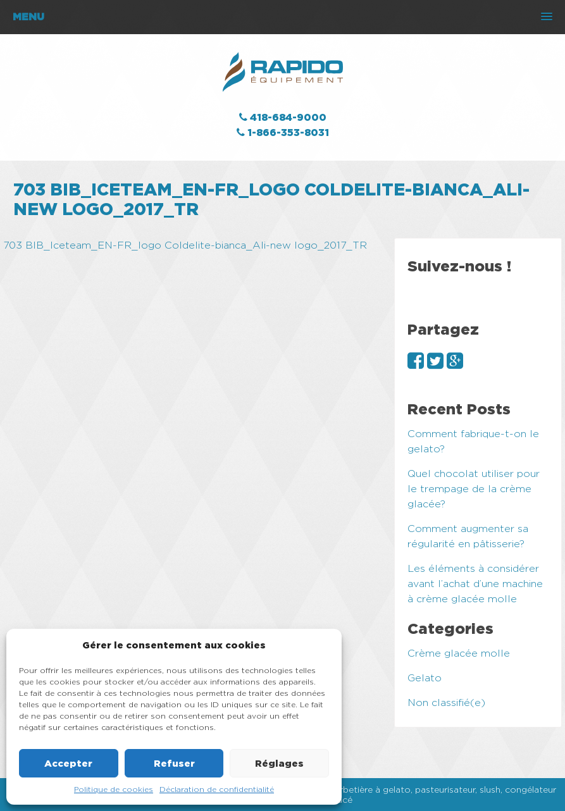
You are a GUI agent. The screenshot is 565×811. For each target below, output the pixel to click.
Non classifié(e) (446, 702)
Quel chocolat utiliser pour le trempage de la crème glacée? (473, 488)
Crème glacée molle (458, 653)
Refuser (174, 763)
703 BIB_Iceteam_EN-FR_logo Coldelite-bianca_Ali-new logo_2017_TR (185, 245)
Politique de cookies (113, 789)
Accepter (68, 763)
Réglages (279, 763)
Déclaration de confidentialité (216, 789)
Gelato (424, 677)
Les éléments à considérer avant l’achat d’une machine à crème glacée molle (475, 583)
